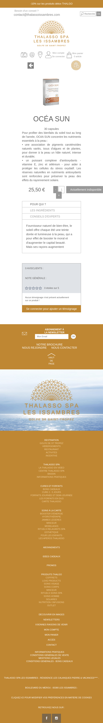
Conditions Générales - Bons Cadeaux (49, 661)
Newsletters (51, 619)
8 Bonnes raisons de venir (51, 624)
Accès (51, 640)
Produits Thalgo (51, 574)
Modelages (51, 526)
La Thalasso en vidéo (51, 467)
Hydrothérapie (51, 516)
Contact (51, 645)
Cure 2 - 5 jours (51, 492)
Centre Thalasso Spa (51, 471)
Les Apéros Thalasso (51, 538)
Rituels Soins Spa (51, 593)
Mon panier (51, 635)
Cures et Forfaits (51, 486)
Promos (51, 565)
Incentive (51, 455)
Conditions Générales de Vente (49, 655)
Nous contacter (64, 347)
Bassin (51, 474)
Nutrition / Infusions (51, 602)
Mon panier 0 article (77, 55)
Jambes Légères (51, 520)
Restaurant (51, 449)
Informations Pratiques (51, 477)
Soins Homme (51, 596)
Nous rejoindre (34, 347)
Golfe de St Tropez (51, 443)
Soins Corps (51, 587)
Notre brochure (49, 344)
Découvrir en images (51, 614)
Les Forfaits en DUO (51, 498)
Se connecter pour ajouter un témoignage (51, 308)
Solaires (51, 599)
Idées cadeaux (51, 556)
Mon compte (58, 53)
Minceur (51, 523)
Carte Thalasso (51, 501)
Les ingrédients (42, 210)
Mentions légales (49, 658)
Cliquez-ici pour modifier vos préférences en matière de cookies (51, 697)
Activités (51, 452)
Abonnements (51, 547)
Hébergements (51, 446)
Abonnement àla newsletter (54, 331)
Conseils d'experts (45, 216)
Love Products (51, 581)
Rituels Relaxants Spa (51, 529)
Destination (51, 440)
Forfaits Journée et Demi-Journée (51, 495)
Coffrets (51, 577)
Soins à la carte (52, 510)
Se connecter (58, 56)
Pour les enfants (51, 535)
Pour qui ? (38, 204)
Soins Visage (51, 584)
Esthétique (51, 532)
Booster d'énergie (51, 513)
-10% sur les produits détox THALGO (51, 3)
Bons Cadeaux (51, 489)
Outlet (51, 605)
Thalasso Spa (51, 464)
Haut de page (51, 360)
